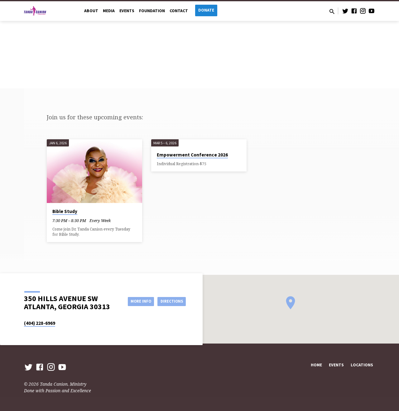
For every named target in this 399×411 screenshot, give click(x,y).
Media (109, 10)
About (91, 10)
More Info (135, 301)
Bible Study (64, 211)
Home (316, 365)
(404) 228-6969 (39, 323)
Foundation (152, 10)
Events (126, 10)
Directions (170, 301)
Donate (206, 10)
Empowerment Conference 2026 (192, 155)
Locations (362, 365)
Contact (179, 10)
